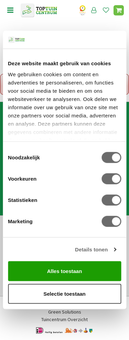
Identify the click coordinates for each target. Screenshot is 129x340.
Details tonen (91, 249)
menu (10, 10)
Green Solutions (64, 312)
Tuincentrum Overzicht (64, 319)
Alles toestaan (64, 271)
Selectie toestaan (64, 293)
